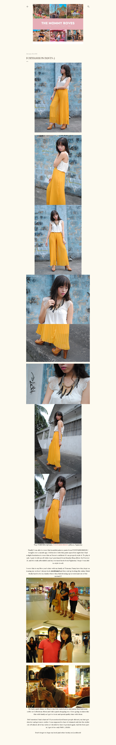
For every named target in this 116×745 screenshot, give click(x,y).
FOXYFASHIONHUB (60, 545)
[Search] (88, 6)
